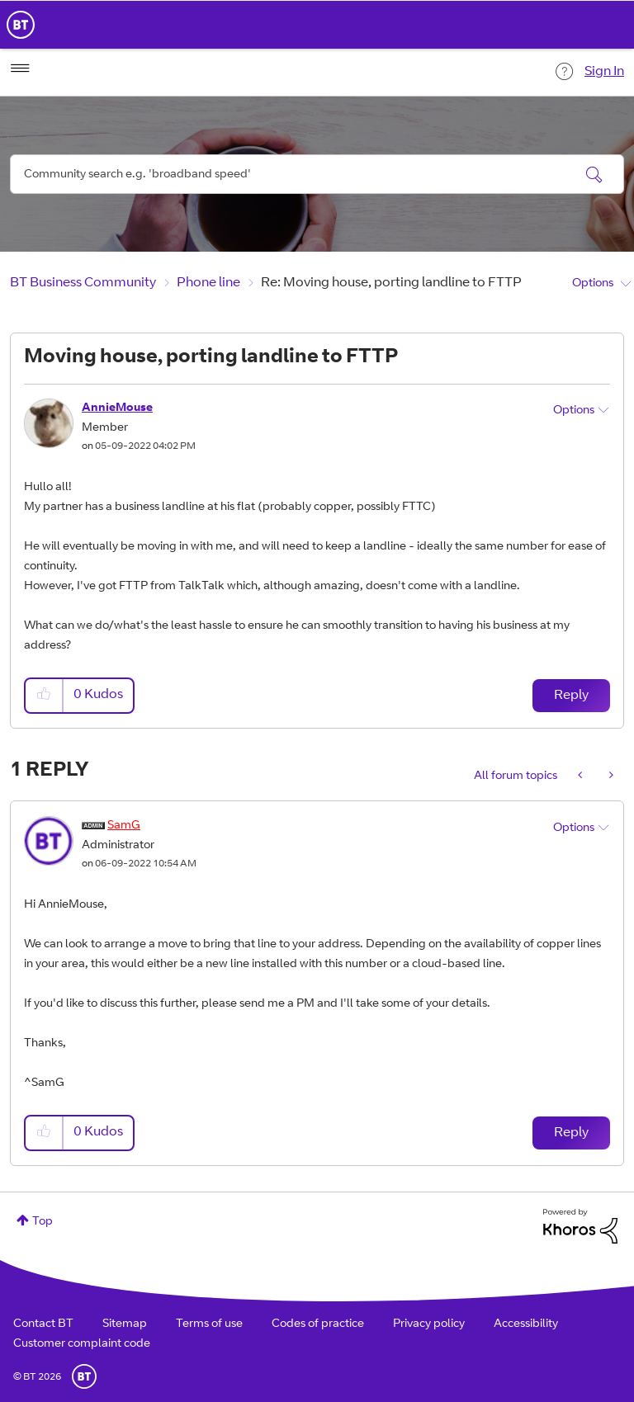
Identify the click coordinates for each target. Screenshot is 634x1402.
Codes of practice (318, 1324)
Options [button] (592, 284)
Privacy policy (429, 1324)
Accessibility (526, 1324)
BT (84, 1376)
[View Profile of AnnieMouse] (117, 408)
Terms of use (209, 1324)
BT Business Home (21, 25)
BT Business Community (83, 283)
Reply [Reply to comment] (571, 1133)
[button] (45, 695)
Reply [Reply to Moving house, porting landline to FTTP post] (571, 695)
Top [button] (42, 1222)
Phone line (208, 283)
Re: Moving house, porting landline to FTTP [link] (391, 283)
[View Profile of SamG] (123, 826)
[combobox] (317, 174)
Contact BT (43, 1324)
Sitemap (124, 1324)
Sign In (604, 71)
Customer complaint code (81, 1344)
